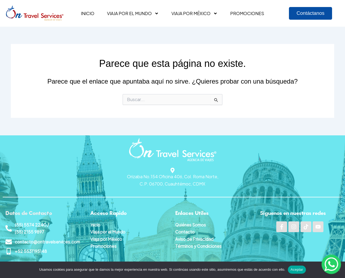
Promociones (247, 13)
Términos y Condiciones (198, 246)
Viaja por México (106, 238)
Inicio (87, 13)
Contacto (185, 231)
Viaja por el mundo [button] (133, 13)
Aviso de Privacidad (194, 238)
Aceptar (297, 269)
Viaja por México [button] (194, 13)
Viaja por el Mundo (108, 231)
